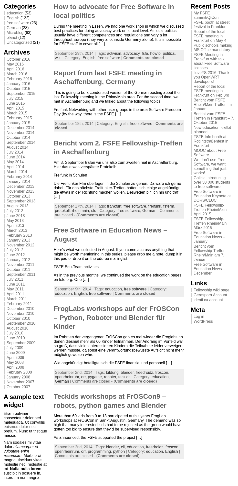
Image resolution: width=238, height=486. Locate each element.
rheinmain (80, 211)
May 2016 (15, 64)
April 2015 (15, 108)
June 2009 (16, 353)
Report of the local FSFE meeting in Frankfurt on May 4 (210, 36)
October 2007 (18, 387)
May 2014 (15, 162)
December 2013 (20, 186)
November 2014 (20, 133)
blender (127, 372)
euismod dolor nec (20, 427)
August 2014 (18, 147)
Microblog (15, 33)
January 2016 (18, 84)
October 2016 (18, 59)
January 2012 (18, 260)
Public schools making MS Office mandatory (213, 47)
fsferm (168, 206)
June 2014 (16, 157)
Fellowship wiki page (211, 290)
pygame (95, 377)
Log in (199, 316)
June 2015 (16, 103)
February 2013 (19, 235)
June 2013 (16, 216)
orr (83, 377)
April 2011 (15, 294)
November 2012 (20, 245)
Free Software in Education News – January (209, 237)
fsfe (145, 53)
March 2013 (17, 230)
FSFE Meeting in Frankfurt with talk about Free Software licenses (211, 61)
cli (123, 447)
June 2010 (16, 338)
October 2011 (18, 269)
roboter (110, 377)
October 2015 (18, 89)
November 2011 (20, 265)
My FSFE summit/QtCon (206, 15)
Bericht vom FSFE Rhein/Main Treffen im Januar (213, 104)
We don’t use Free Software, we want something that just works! (210, 166)
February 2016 (19, 79)
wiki (58, 58)
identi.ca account (208, 300)
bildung (112, 372)
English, (90, 58)
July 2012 (15, 250)
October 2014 (18, 137)
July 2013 (15, 211)
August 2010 (18, 328)
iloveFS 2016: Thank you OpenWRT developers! (211, 77)
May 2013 (15, 221)
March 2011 (17, 299)
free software (18, 23)
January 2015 (18, 123)
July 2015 (15, 98)
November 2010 (20, 313)
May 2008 (15, 362)
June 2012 (16, 255)
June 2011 (16, 284)
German (14, 28)
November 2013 (20, 191)
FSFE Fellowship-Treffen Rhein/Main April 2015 (210, 209)
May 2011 (15, 289)
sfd (93, 211)
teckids (124, 377)
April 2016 (15, 69)
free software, (130, 211)
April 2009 (15, 357)
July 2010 (15, 333)
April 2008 (15, 367)
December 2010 (20, 309)
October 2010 (18, 318)
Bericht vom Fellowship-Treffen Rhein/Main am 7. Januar (210, 253)
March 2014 (17, 172)
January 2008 (18, 377)
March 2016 (17, 74)
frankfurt (114, 206)
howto (155, 53)
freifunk (154, 206)
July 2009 (15, 348)
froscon (161, 372)
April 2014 (15, 167)
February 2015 (19, 118)
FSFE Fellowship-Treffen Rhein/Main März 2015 (210, 223)
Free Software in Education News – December (209, 268)
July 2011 (15, 279)
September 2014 (21, 142)
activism (114, 53)
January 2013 (18, 240)
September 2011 (21, 274)
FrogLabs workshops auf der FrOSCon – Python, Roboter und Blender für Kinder (116, 317)
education (15, 13)
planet (12, 37)
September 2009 (21, 343)
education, (64, 293)
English (13, 18)
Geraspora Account (210, 295)
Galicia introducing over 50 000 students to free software (212, 182)
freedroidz (144, 372)
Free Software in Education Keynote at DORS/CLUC (212, 195)
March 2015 (17, 113)
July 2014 (15, 152)
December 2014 (20, 128)
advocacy (131, 53)
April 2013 (15, 225)
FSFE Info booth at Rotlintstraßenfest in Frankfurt (211, 141)
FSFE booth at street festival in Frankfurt (212, 24)
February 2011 (19, 304)
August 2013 (18, 206)
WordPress (203, 321)
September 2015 (21, 93)
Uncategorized (19, 42)
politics (169, 53)
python (119, 451)
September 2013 (21, 201)
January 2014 (18, 181)
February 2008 (19, 372)
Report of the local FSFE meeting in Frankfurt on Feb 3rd (211, 90)
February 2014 (19, 177)
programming (99, 451)
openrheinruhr (67, 377)
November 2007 (20, 382)
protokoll (62, 211)
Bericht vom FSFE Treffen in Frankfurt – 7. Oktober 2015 (214, 118)
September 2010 (21, 323)
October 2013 (18, 196)
